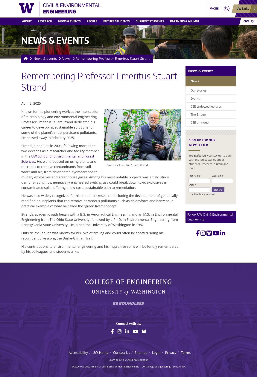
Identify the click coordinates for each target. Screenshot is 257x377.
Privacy (170, 352)
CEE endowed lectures (206, 106)
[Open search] (226, 8)
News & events (69, 21)
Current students (150, 21)
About (27, 21)
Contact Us (121, 352)
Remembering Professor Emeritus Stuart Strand (113, 58)
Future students (116, 21)
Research (45, 21)
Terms (186, 352)
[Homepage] (25, 59)
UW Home (100, 352)
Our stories (198, 90)
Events (195, 98)
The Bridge (198, 114)
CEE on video (200, 122)
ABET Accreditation (137, 359)
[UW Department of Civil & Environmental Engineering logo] (101, 8)
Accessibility (78, 352)
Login (156, 352)
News (66, 58)
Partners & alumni (184, 21)
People (92, 21)
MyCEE (214, 8)
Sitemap (141, 352)
